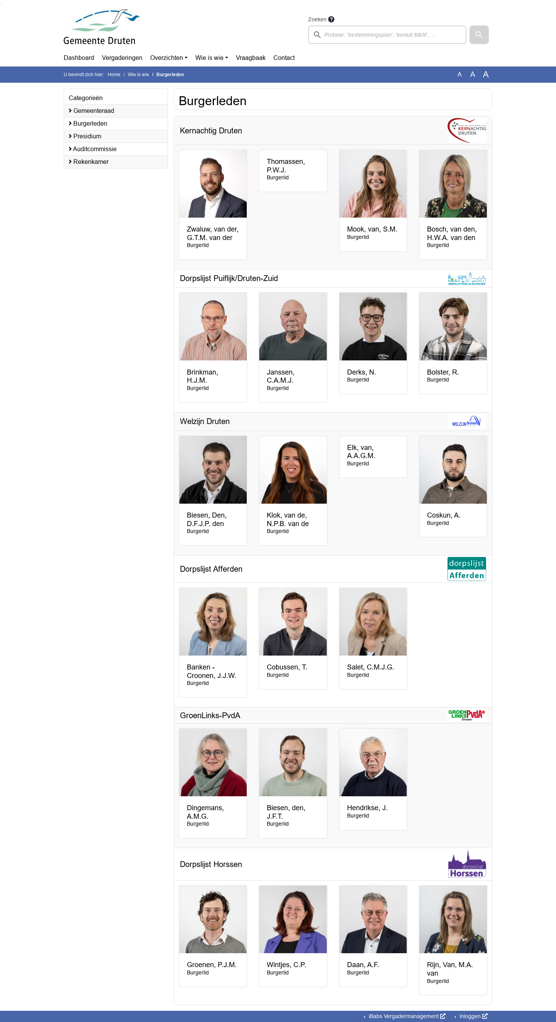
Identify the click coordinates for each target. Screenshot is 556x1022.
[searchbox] (387, 35)
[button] (479, 35)
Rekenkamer (88, 161)
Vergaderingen (122, 58)
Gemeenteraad (91, 110)
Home (114, 74)
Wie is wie (209, 58)
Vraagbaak (251, 58)
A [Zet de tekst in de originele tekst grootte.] (460, 74)
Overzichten (166, 58)
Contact (284, 58)
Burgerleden (88, 123)
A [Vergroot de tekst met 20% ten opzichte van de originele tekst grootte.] (472, 74)
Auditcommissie (93, 149)
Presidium (85, 136)
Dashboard (79, 58)
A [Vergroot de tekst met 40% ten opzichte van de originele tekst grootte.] (486, 74)
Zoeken (317, 19)
